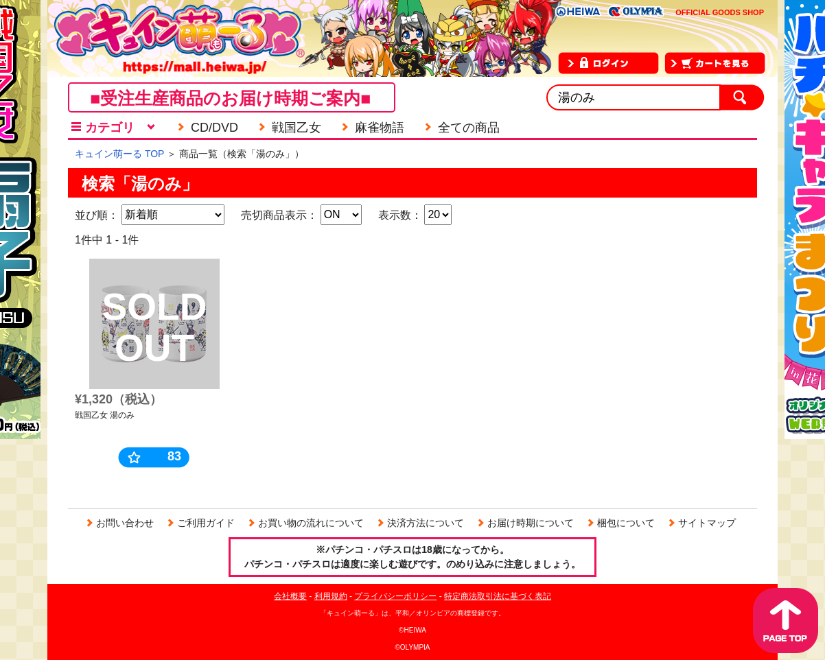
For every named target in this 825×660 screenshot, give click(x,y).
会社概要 (290, 596)
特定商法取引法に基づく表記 (497, 596)
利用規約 (330, 596)
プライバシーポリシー (395, 596)
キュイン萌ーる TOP (119, 153)
